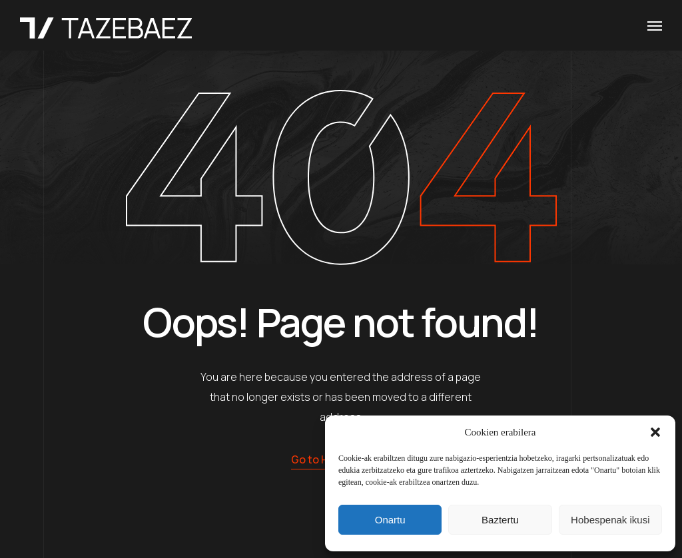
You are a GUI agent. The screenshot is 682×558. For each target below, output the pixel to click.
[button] (655, 432)
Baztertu (500, 519)
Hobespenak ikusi (610, 519)
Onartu (390, 519)
